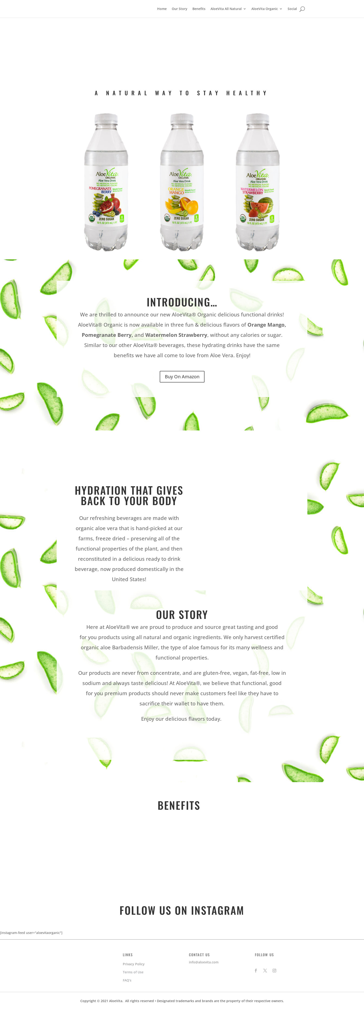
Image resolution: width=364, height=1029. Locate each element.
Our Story (179, 18)
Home (162, 18)
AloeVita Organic (264, 18)
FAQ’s (127, 999)
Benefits (198, 18)
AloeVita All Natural (226, 18)
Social (292, 18)
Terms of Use (133, 991)
